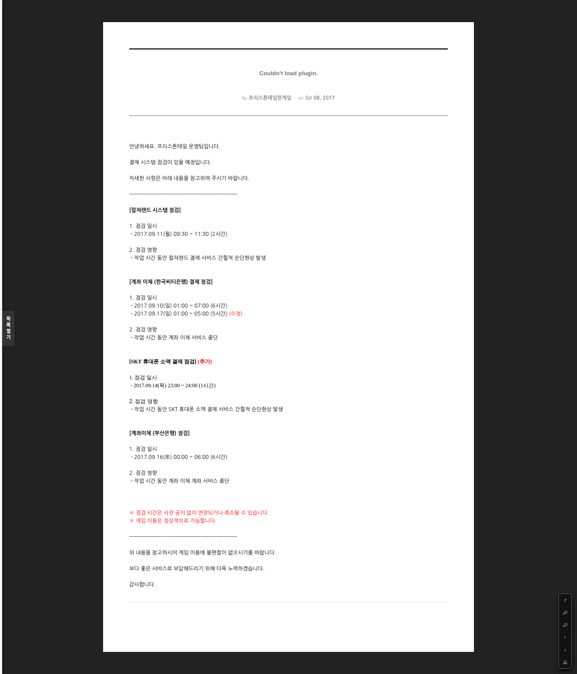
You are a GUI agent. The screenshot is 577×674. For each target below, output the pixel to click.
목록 (8, 328)
